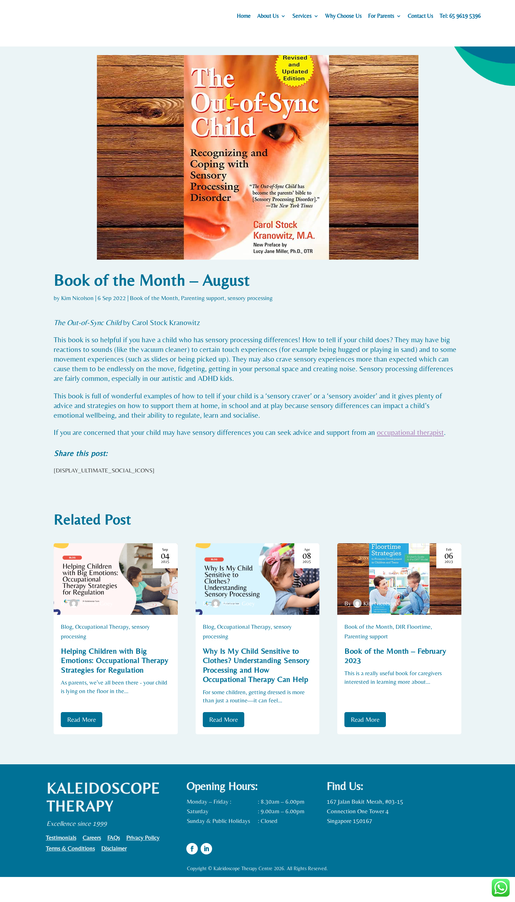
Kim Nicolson (77, 323)
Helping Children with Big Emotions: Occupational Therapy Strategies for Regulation (114, 686)
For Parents (381, 18)
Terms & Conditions (70, 874)
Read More (81, 744)
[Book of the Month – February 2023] (399, 604)
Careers (92, 863)
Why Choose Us (343, 18)
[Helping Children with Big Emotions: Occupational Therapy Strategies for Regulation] (116, 604)
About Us (268, 18)
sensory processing (250, 323)
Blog (66, 651)
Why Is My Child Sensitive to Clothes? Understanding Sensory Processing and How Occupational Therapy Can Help (256, 690)
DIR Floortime (413, 651)
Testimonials (61, 863)
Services (302, 18)
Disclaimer (114, 874)
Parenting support (203, 323)
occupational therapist (410, 457)
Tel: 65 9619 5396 (460, 18)
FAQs (113, 863)
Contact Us (420, 18)
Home (244, 18)
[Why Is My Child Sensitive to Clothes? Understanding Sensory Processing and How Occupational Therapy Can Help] (258, 604)
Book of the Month (154, 323)
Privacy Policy (143, 863)
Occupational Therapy (102, 651)
